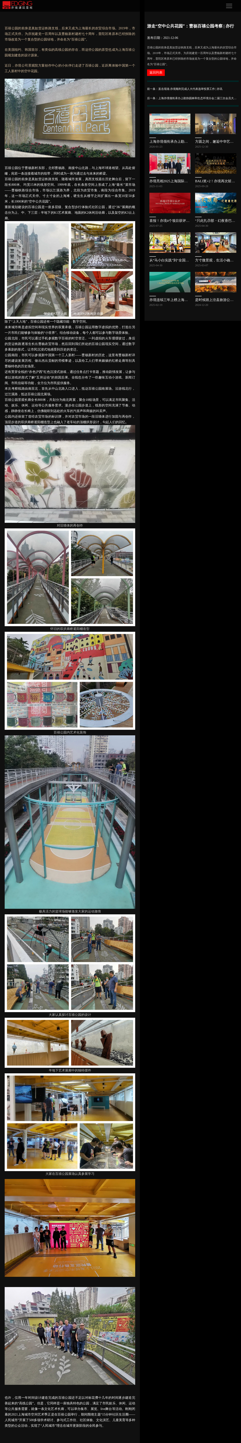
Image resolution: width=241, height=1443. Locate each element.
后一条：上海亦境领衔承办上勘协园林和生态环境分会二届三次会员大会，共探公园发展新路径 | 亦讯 (193, 98)
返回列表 (155, 72)
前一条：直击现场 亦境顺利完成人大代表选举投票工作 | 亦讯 (184, 89)
